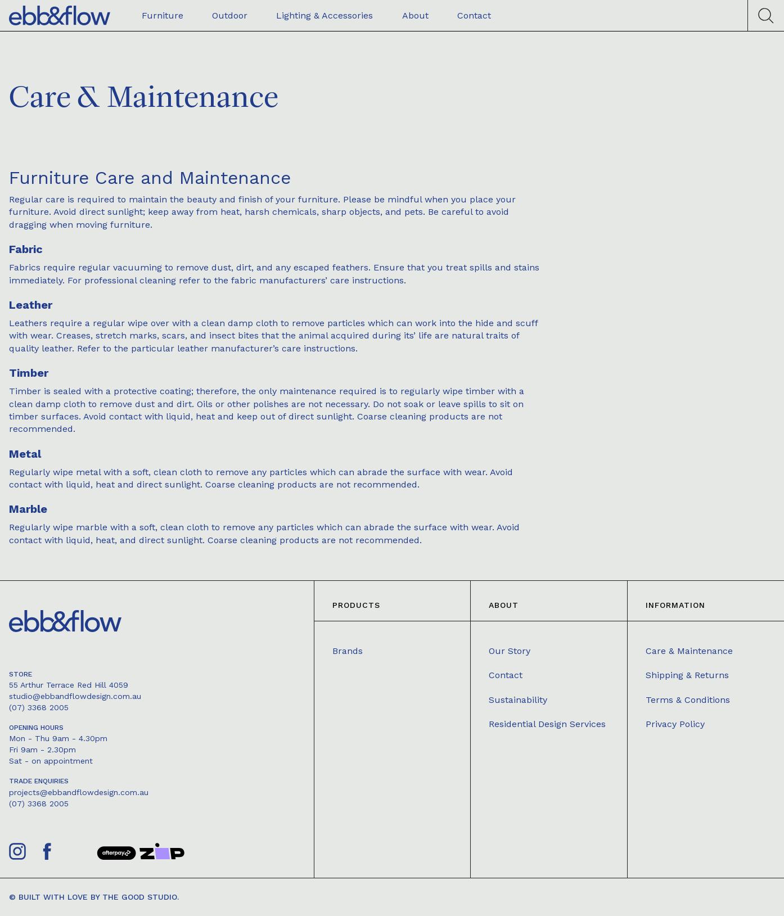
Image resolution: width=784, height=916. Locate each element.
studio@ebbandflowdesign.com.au (75, 696)
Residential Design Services (547, 724)
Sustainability (518, 699)
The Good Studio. (140, 896)
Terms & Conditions (688, 699)
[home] (59, 15)
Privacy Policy (675, 724)
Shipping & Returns (687, 675)
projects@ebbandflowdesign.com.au (78, 792)
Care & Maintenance (689, 651)
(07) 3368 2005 (39, 707)
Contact (505, 675)
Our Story (509, 651)
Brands (347, 651)
